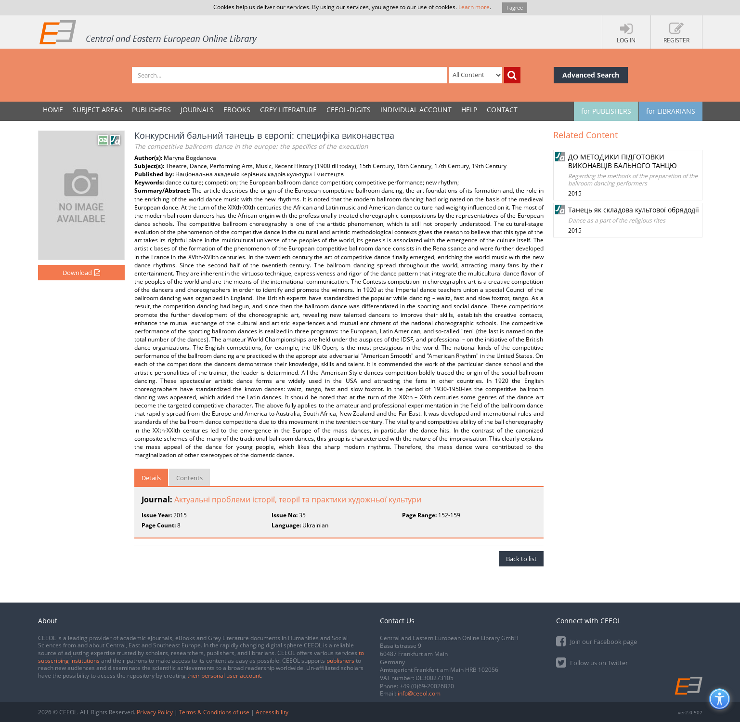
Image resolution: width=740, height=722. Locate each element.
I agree (514, 7)
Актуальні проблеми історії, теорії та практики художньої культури (297, 499)
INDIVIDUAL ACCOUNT (416, 109)
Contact (502, 109)
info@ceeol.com (419, 693)
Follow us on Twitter (592, 662)
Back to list (521, 558)
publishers (340, 660)
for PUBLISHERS (606, 111)
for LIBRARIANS (670, 111)
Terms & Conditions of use (214, 712)
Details (151, 477)
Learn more (474, 7)
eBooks (236, 109)
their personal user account (224, 675)
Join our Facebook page (596, 641)
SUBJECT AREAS (97, 109)
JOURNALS (197, 109)
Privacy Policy (155, 712)
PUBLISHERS (151, 109)
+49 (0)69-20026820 (427, 686)
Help (469, 109)
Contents (189, 477)
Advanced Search (590, 74)
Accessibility (272, 712)
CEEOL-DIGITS (348, 109)
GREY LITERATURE (288, 109)
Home (53, 109)
